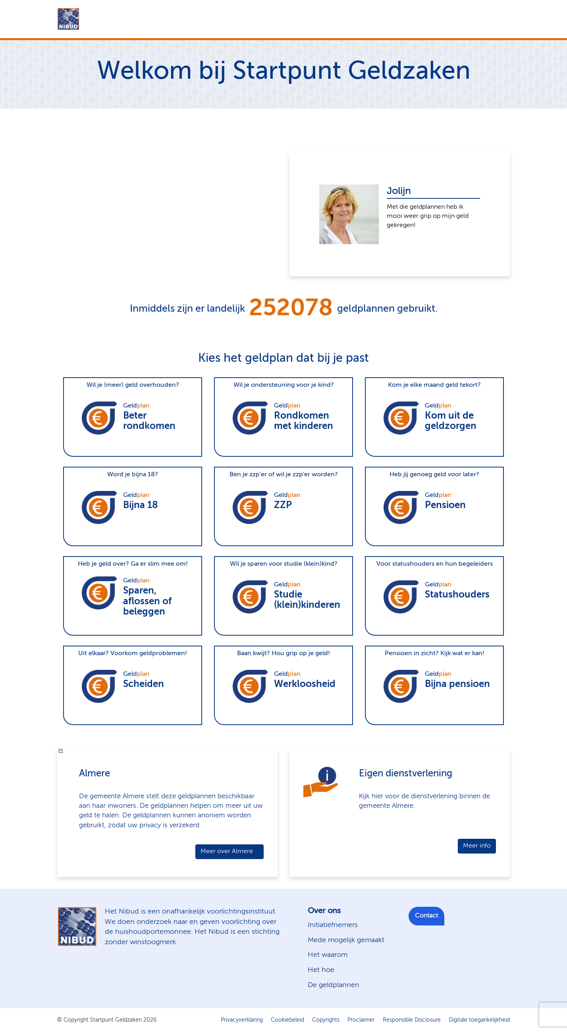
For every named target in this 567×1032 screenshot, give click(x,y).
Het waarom (327, 954)
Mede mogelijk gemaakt (346, 940)
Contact (426, 916)
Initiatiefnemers (333, 925)
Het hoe (321, 970)
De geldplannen (333, 985)
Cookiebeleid (287, 1020)
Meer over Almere (227, 851)
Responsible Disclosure (412, 1020)
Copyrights (325, 1020)
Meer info (477, 846)
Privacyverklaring (242, 1020)
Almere (94, 773)
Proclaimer (361, 1020)
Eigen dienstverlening (405, 773)
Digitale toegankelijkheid (479, 1020)
